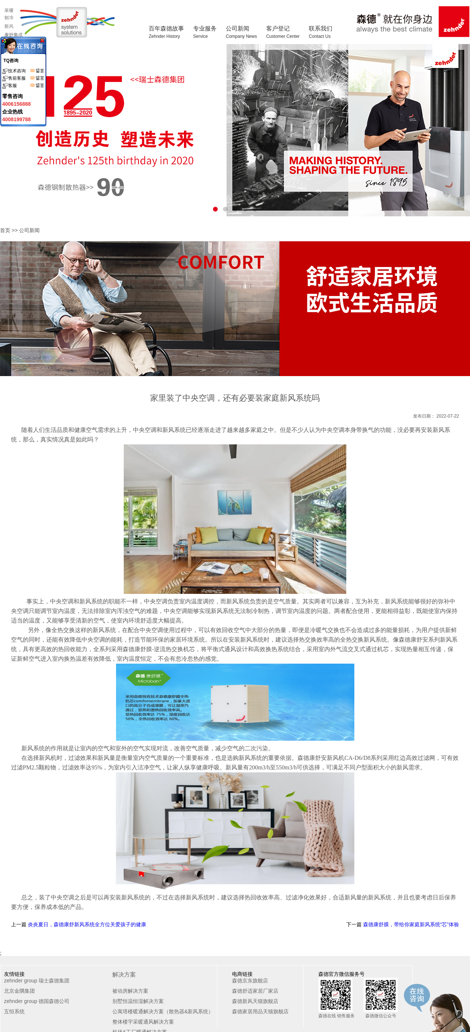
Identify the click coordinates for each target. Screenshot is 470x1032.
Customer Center (283, 36)
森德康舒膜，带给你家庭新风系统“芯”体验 (410, 924)
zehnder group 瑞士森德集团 (36, 981)
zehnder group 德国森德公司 (36, 1001)
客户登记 (283, 32)
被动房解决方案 (130, 991)
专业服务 (205, 32)
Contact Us (319, 36)
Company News (241, 36)
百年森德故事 (166, 32)
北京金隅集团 (19, 991)
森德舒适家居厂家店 (255, 991)
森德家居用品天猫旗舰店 (260, 1011)
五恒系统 (14, 1011)
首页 (5, 230)
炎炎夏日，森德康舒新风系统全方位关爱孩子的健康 (86, 924)
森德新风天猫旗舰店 (255, 1001)
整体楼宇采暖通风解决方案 (143, 1022)
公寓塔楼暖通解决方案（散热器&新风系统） (162, 1011)
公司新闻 (241, 32)
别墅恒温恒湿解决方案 (138, 1001)
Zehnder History (164, 36)
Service (200, 36)
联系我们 (320, 32)
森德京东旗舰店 (250, 981)
